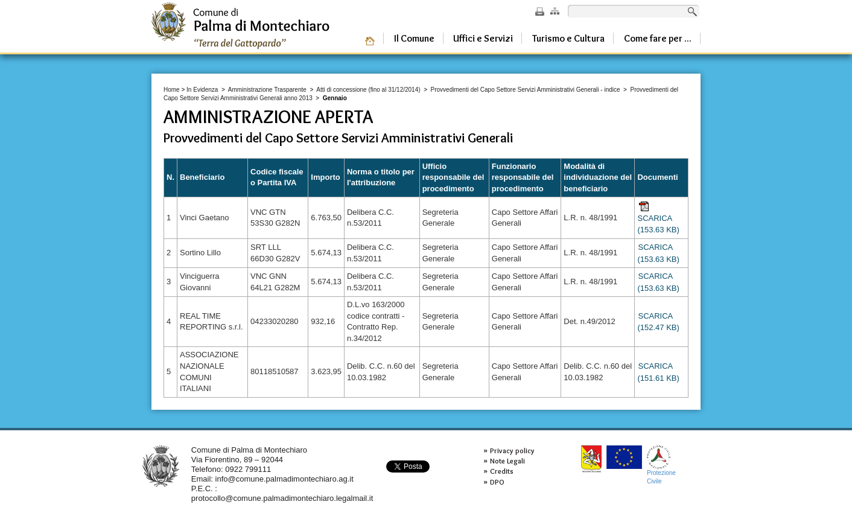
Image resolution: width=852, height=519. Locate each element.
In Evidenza (202, 89)
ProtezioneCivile (661, 465)
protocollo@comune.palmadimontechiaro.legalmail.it (282, 498)
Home (172, 89)
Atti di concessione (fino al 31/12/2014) (368, 89)
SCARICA (658, 217)
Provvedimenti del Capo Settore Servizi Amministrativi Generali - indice (525, 89)
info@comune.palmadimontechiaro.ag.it (284, 478)
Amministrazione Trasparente (267, 89)
